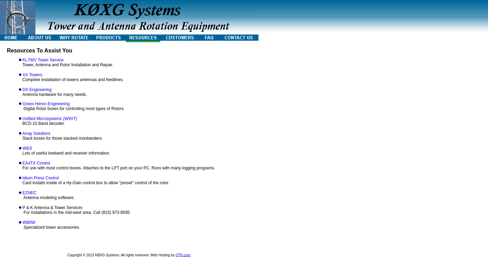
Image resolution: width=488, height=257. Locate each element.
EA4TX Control (36, 163)
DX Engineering (36, 89)
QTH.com (182, 255)
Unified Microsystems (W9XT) (49, 118)
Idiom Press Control (40, 178)
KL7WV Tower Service (42, 60)
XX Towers (32, 74)
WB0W (28, 222)
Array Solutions (36, 133)
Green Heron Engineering (46, 103)
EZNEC (29, 192)
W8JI (27, 148)
